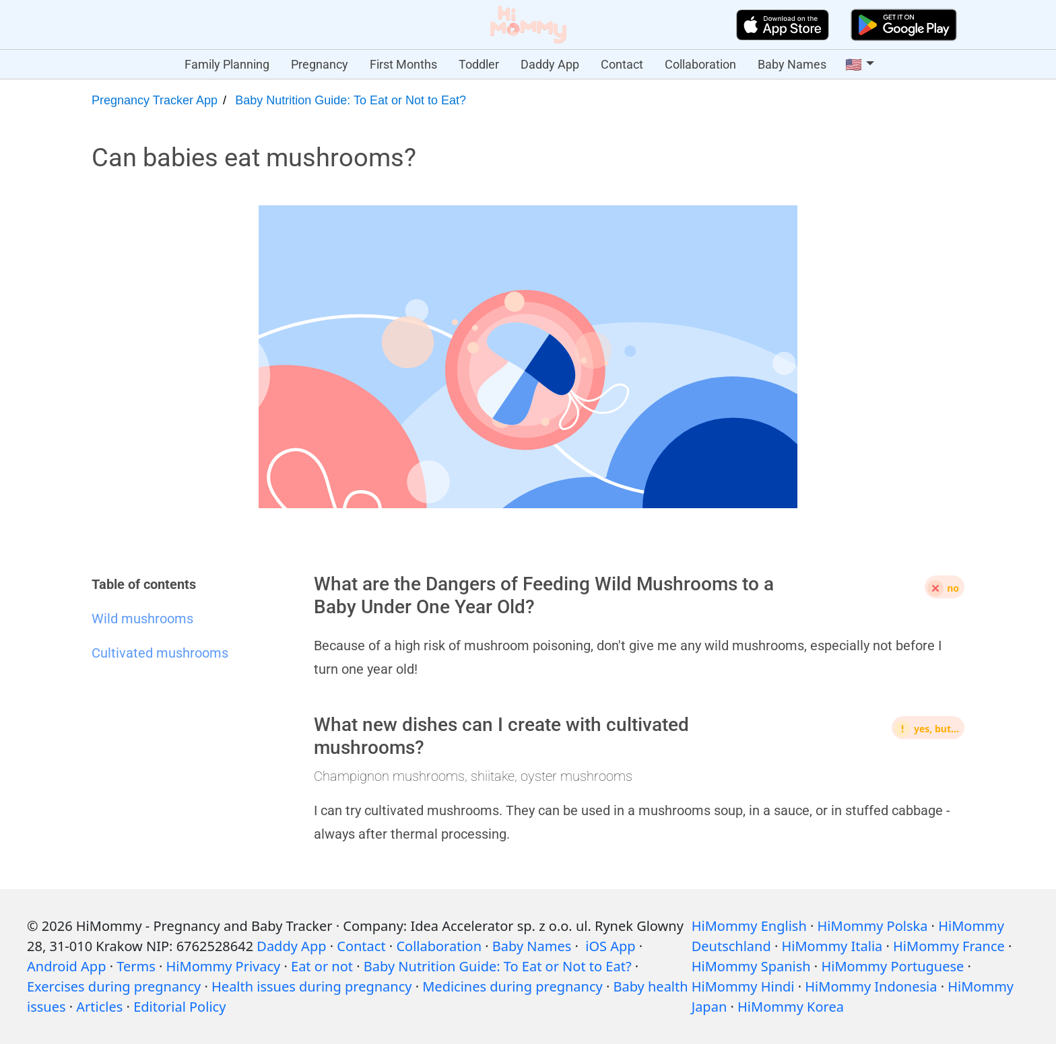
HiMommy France (949, 946)
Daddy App (550, 64)
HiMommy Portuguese (892, 966)
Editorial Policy (179, 1007)
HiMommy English (749, 926)
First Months (403, 64)
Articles (99, 1007)
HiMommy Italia (832, 946)
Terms (136, 966)
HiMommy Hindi (743, 986)
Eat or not (322, 966)
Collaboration (700, 64)
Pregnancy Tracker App (155, 100)
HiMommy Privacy (223, 966)
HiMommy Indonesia (871, 986)
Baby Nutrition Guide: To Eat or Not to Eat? (350, 100)
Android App (66, 966)
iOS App (610, 946)
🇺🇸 (853, 65)
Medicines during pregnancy (512, 986)
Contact (622, 64)
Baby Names (792, 64)
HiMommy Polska (873, 926)
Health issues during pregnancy (311, 986)
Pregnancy (319, 64)
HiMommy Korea (790, 1007)
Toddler (479, 64)
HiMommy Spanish (751, 966)
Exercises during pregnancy (114, 986)
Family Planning (227, 64)
